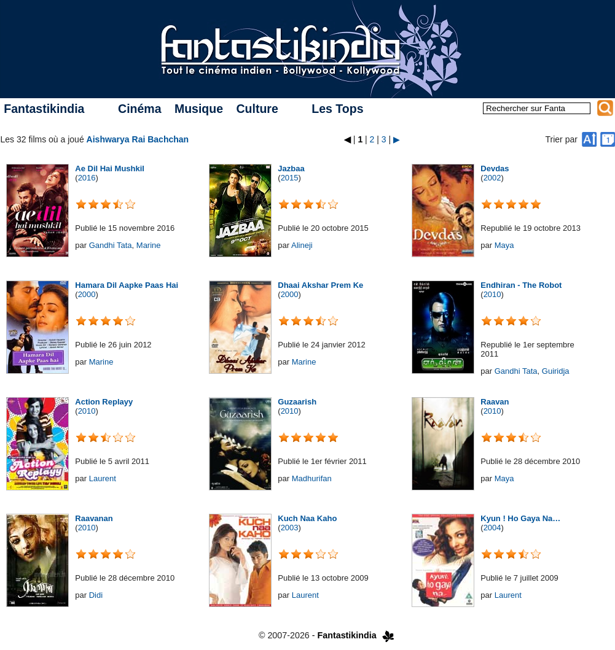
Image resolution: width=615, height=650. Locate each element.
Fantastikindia (44, 108)
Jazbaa (291, 168)
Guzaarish (297, 401)
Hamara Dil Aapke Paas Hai (126, 285)
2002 (492, 177)
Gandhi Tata (110, 245)
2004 (492, 527)
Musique (198, 108)
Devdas (494, 168)
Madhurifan (312, 478)
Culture (257, 108)
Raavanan (93, 518)
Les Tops (337, 108)
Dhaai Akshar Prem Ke (320, 285)
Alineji (302, 245)
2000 (87, 294)
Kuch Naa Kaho (307, 518)
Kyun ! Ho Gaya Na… (520, 518)
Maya (504, 245)
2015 (290, 177)
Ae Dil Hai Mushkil (109, 168)
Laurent (102, 478)
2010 (492, 294)
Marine (148, 245)
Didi (96, 595)
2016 (87, 177)
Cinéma (139, 108)
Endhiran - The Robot (521, 285)
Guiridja (556, 371)
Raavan (494, 401)
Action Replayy (104, 401)
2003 (290, 527)
